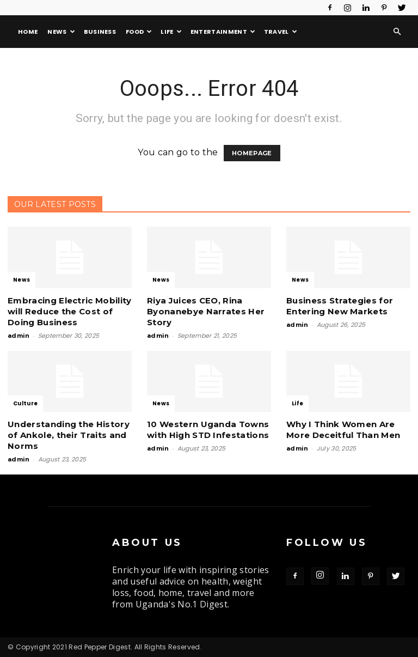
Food (139, 31)
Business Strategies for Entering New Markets (339, 306)
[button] (397, 32)
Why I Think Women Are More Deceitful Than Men (343, 429)
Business (100, 31)
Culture (25, 403)
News (61, 31)
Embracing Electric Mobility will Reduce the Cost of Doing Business (70, 311)
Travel (280, 31)
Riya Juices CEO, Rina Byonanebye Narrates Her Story (206, 311)
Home (28, 31)
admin (19, 335)
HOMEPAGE (252, 153)
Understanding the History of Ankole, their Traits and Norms (69, 435)
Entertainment (223, 31)
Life (171, 31)
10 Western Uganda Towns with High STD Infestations (208, 429)
